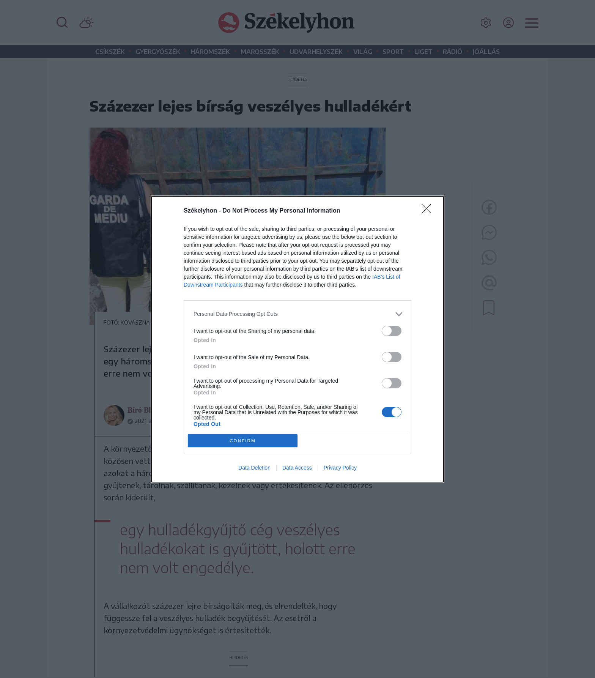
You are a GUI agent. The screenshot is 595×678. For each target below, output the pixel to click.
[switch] (391, 331)
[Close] (429, 211)
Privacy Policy (340, 468)
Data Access (297, 468)
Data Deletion (254, 468)
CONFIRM (242, 440)
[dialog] (297, 339)
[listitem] (297, 314)
